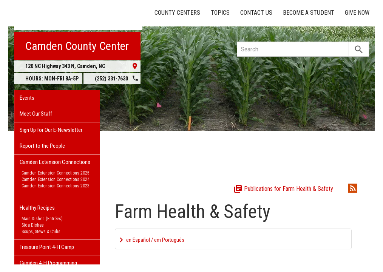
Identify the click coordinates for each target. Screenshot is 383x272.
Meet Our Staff (36, 113)
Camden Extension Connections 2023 (56, 186)
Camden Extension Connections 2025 (56, 173)
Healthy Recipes (37, 207)
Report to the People (42, 145)
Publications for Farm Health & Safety (283, 188)
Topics (220, 12)
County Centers (177, 12)
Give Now (357, 12)
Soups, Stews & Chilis (41, 231)
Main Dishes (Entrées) (42, 218)
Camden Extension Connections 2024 (56, 179)
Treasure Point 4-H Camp (47, 247)
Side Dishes (33, 225)
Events (27, 97)
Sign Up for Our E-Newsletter (51, 130)
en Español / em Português (155, 240)
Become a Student (308, 12)
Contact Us (256, 12)
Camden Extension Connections (55, 162)
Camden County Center (77, 46)
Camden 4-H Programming (48, 263)
